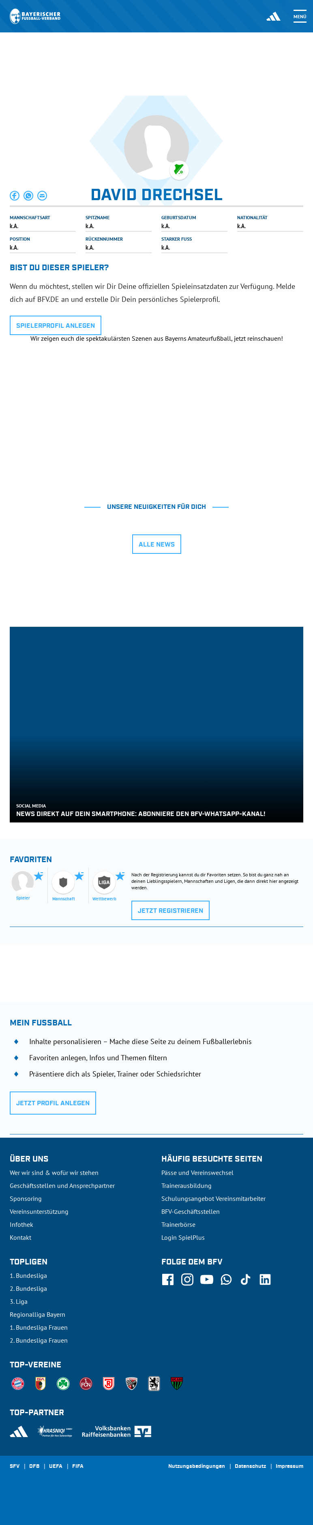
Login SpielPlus (183, 1237)
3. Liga (19, 1301)
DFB (34, 1466)
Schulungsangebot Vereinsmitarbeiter (213, 1198)
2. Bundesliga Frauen (39, 1340)
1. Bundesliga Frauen (39, 1327)
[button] (15, 195)
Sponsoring (26, 1198)
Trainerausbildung (186, 1185)
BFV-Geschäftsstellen (190, 1211)
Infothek (21, 1224)
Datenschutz (250, 1466)
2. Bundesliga (28, 1288)
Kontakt (20, 1237)
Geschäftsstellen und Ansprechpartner (62, 1185)
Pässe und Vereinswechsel (197, 1172)
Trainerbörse (178, 1224)
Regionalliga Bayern (37, 1314)
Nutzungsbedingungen (196, 1466)
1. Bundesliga (28, 1275)
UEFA (55, 1466)
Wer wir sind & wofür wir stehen (54, 1172)
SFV (14, 1466)
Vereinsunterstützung (39, 1211)
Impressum (289, 1466)
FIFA (78, 1466)
